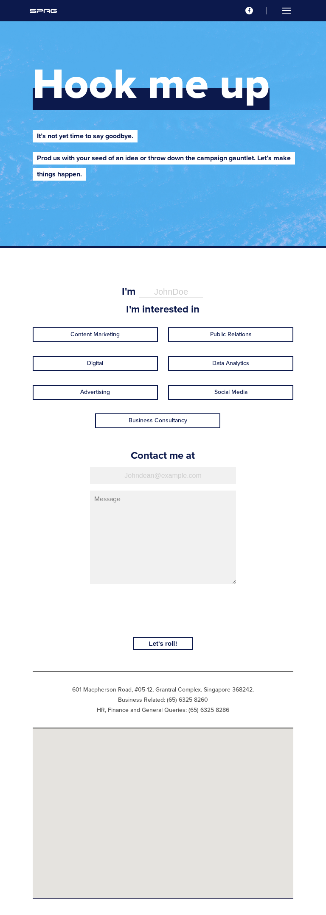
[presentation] (163, 609)
